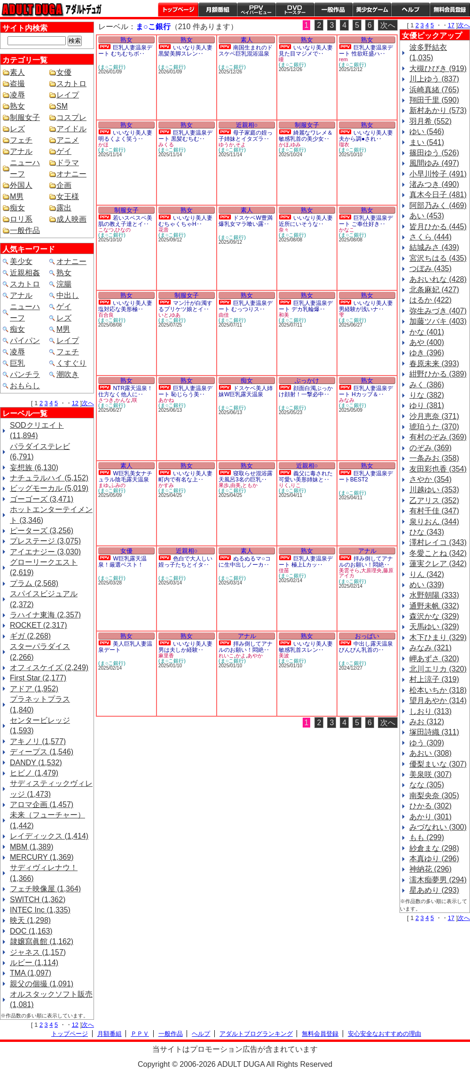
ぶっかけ (307, 380)
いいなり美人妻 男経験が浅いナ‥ (366, 306)
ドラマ (67, 163)
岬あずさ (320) (434, 659)
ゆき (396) (426, 353)
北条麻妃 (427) (434, 290)
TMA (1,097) (30, 973)
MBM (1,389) (31, 847)
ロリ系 (21, 219)
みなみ (346, 400)
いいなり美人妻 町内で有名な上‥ (185, 476)
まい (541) (426, 142)
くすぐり (71, 363)
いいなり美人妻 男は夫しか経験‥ (185, 646)
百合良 (106, 315)
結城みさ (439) (434, 247)
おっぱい (367, 636)
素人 (17, 72)
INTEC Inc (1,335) (40, 910)
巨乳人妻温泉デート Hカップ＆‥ (366, 391)
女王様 (67, 196)
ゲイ (63, 151)
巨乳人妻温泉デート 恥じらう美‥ (185, 391)
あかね (166, 400)
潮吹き (67, 374)
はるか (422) (430, 300)
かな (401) (426, 332)
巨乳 (17, 363)
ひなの (123, 229)
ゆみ (295, 144)
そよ (240, 144)
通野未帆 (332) (434, 606)
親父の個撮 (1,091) (41, 984)
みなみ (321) (430, 648)
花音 (163, 229)
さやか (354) (430, 479)
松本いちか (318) (438, 690)
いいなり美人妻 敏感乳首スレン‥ (306, 646)
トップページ (178, 9)
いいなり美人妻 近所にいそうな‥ (306, 221)
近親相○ (247, 124)
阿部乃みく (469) (438, 205)
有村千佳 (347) (434, 511)
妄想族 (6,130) (34, 468)
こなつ (106, 229)
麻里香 (166, 655)
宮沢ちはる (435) (438, 258)
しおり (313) (430, 711)
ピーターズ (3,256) (41, 531)
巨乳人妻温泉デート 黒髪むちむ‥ (185, 135)
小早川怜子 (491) (438, 174)
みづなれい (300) (438, 827)
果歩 (224, 485)
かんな (123, 400)
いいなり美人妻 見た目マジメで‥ (306, 50)
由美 (235, 485)
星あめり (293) (434, 890)
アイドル (71, 129)
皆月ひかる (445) (438, 227)
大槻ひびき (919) (438, 68)
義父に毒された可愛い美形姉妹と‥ (306, 476)
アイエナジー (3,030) (45, 552)
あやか (255, 655)
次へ (88, 403)
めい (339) (426, 585)
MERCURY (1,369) (41, 857)
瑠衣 (344, 144)
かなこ (346, 229)
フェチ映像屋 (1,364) (45, 889)
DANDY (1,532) (36, 763)
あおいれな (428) (438, 279)
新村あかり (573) (438, 110)
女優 (63, 72)
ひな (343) (426, 532)
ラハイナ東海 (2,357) (45, 615)
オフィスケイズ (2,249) (49, 668)
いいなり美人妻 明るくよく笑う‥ (125, 135)
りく (284, 485)
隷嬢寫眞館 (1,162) (41, 941)
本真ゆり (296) (434, 859)
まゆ (103, 485)
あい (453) (426, 216)
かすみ (166, 485)
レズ (17, 129)
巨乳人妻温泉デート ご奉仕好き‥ (366, 221)
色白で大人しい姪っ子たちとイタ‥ (185, 561)
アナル (21, 151)
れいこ (226, 655)
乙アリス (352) (434, 500)
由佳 (224, 315)
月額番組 (217, 9)
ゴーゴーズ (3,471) (41, 499)
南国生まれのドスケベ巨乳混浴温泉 (246, 50)
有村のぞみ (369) (438, 437)
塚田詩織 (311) (434, 732)
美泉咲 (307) (430, 774)
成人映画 (71, 219)
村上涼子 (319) (434, 679)
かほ (103, 144)
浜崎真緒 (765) (434, 90)
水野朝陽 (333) (434, 595)
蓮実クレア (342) (438, 564)
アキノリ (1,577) (38, 741)
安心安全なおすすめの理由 (384, 1033)
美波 (284, 655)
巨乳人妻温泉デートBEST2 (366, 476)
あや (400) (426, 342)
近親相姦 (25, 273)
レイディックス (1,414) (49, 836)
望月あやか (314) (438, 700)
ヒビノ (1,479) (34, 773)
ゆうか (226, 144)
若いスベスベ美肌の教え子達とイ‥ (125, 221)
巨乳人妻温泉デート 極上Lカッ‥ (306, 561)
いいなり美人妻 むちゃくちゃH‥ (185, 221)
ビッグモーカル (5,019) (49, 488)
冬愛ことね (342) (438, 553)
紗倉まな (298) (434, 848)
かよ (240, 655)
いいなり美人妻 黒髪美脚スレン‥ (185, 50)
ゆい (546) (426, 132)
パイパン (25, 340)
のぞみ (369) (430, 448)
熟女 (17, 106)
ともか (250, 485)
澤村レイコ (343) (438, 542)
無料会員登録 (320, 1033)
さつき (106, 400)
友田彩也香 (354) (438, 469)
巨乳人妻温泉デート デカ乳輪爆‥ (306, 306)
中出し (67, 295)
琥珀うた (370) (434, 427)
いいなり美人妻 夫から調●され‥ (366, 135)
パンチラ (25, 374)
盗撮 (17, 84)
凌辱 (17, 95)
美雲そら (349, 570)
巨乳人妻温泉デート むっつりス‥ (246, 306)
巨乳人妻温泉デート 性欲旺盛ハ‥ (366, 50)
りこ (295, 485)
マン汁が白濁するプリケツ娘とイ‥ (185, 306)
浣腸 (63, 284)
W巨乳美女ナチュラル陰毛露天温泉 (125, 476)
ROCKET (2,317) (38, 625)
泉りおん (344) (434, 522)
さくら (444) (430, 237)
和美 (284, 315)
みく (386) (426, 385)
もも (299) (426, 837)
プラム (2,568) (34, 583)
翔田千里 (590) (434, 100)
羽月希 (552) (430, 121)
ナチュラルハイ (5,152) (49, 478)
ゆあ (175, 315)
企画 (63, 185)
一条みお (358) (434, 458)
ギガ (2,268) (30, 636)
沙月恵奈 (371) (434, 416)
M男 (17, 196)
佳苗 (284, 570)
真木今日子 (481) (438, 195)
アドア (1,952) (34, 689)
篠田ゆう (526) (434, 153)
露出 (63, 208)
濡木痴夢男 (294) (438, 880)
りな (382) (426, 395)
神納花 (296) (430, 869)
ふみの (117, 485)
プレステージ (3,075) (45, 541)
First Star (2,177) (38, 678)
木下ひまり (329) (438, 637)
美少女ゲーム (371, 9)
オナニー (71, 174)
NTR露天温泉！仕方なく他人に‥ (125, 391)
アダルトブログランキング (256, 1033)
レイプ (67, 95)
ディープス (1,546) (41, 752)
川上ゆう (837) (434, 79)
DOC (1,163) (31, 931)
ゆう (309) (426, 743)
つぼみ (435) (430, 268)
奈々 (284, 229)
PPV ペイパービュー (256, 9)
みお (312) (426, 722)
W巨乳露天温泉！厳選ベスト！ (122, 561)
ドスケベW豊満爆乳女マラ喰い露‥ (246, 221)
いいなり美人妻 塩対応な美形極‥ (125, 306)
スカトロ (71, 84)
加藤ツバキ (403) (438, 321)
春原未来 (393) (434, 364)
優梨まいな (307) (438, 764)
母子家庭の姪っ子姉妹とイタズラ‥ (246, 135)
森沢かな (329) (434, 616)
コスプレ (71, 117)
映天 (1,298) (30, 920)
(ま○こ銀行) (111, 67)
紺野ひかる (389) (438, 374)
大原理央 (371, 570)
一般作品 (333, 9)
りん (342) (426, 574)
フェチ (21, 140)
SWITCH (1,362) (37, 900)
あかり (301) (430, 817)
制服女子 (25, 117)
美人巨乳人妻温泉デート (125, 646)
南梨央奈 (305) (434, 796)
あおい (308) (430, 753)
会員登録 (450, 9)
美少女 (21, 261)
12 (75, 403)
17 (451, 25)
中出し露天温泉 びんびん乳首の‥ (366, 646)
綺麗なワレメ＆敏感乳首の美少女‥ (306, 135)
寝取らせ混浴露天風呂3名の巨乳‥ (246, 476)
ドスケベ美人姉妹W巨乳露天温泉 (246, 391)
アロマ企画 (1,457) (41, 804)
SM (62, 106)
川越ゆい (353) (434, 490)
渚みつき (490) (434, 184)
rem (343, 59)
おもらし (25, 386)
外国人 (21, 185)
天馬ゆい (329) (434, 627)
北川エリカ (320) (438, 669)
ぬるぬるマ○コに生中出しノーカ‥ (245, 561)
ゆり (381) (426, 405)
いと (163, 315)
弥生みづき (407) (438, 311)
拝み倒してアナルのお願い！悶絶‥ (366, 561)
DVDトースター (294, 9)
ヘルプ (410, 9)
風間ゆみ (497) (434, 163)
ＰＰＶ (140, 1033)
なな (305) (426, 785)
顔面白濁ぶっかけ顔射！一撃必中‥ (306, 391)
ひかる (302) (430, 806)
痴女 (17, 208)
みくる (166, 144)
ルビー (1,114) (34, 963)
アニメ (67, 140)
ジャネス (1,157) (38, 952)
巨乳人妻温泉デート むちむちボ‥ (125, 50)
